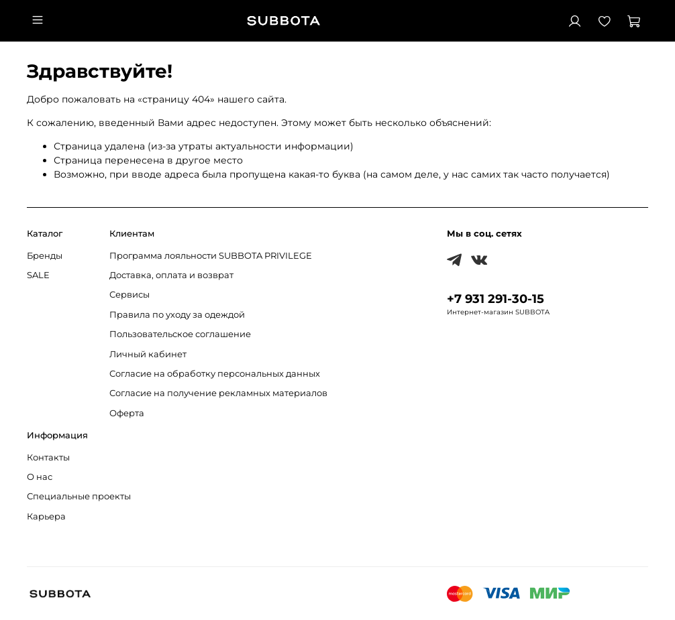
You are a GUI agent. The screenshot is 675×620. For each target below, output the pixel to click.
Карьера (46, 516)
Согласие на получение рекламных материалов (218, 393)
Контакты (48, 457)
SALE (38, 275)
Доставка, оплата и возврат (171, 275)
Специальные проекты (79, 496)
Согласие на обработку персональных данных (214, 374)
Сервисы (129, 295)
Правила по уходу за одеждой (177, 315)
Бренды (44, 256)
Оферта (126, 413)
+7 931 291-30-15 (495, 298)
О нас (39, 477)
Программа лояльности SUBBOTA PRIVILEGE (210, 256)
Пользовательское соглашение (180, 334)
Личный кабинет (148, 354)
